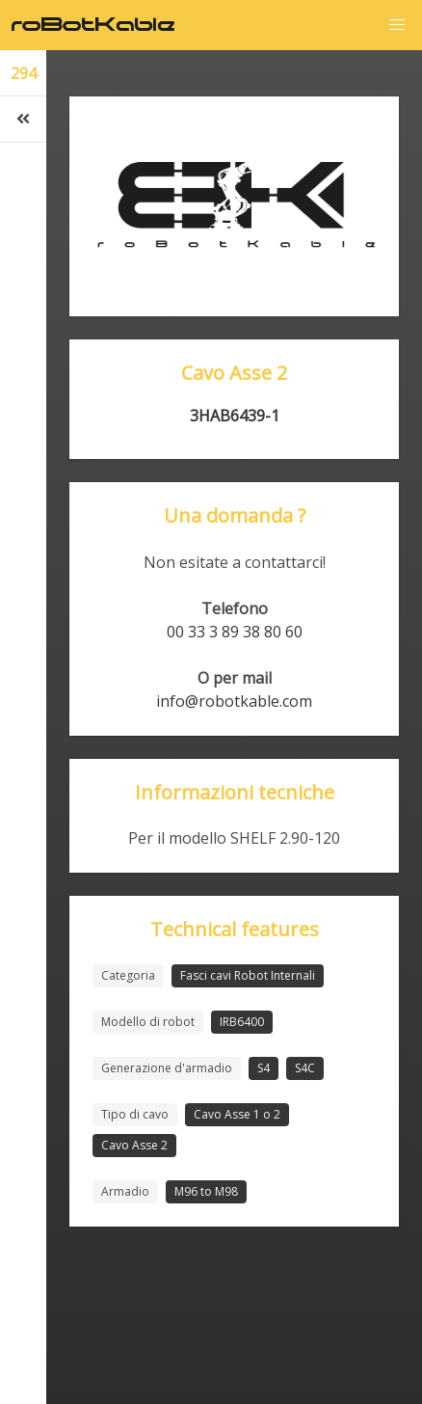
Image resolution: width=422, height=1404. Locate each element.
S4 (263, 1068)
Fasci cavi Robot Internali (247, 975)
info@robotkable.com (234, 701)
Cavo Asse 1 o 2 (237, 1114)
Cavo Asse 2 (134, 1145)
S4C (305, 1068)
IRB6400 (242, 1021)
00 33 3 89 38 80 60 (235, 631)
